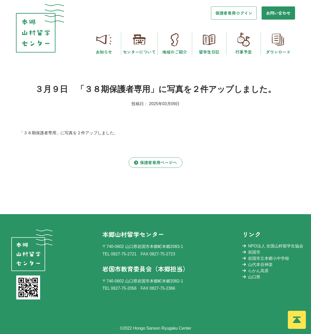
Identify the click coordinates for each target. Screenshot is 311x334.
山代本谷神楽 (257, 264)
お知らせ (104, 43)
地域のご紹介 (174, 43)
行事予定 (243, 43)
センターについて (139, 43)
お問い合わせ (278, 13)
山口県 (251, 277)
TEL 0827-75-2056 (119, 288)
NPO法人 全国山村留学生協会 (272, 246)
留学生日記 (209, 43)
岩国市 (251, 252)
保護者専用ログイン (233, 13)
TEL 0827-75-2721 (119, 254)
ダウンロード (278, 43)
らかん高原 (255, 271)
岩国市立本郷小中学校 (265, 258)
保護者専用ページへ (155, 162)
